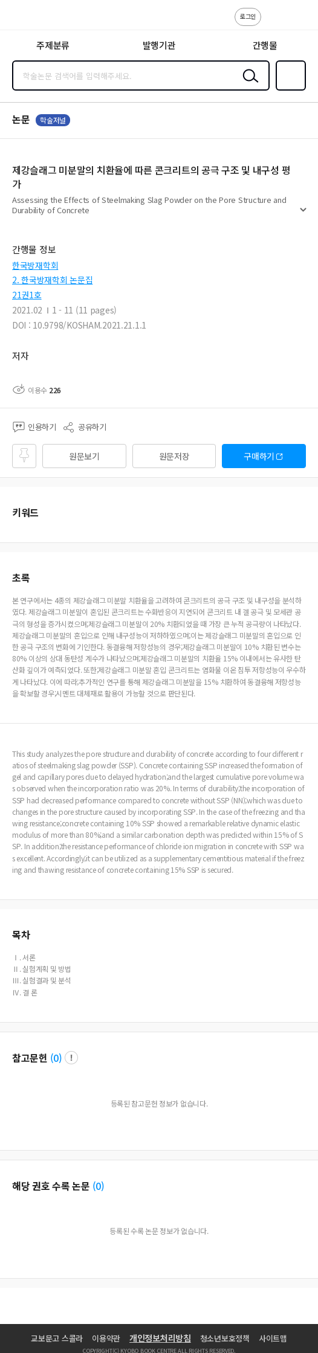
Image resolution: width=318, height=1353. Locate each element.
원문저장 (174, 456)
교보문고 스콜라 (57, 1338)
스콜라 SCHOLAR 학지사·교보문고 (36, 18)
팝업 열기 (71, 1057)
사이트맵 (273, 1338)
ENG (299, 23)
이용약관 (106, 1338)
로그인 (248, 16)
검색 (248, 85)
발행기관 (159, 45)
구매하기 (259, 456)
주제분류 (53, 45)
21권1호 (27, 295)
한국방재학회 (35, 265)
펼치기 (303, 215)
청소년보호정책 (225, 1338)
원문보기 (84, 456)
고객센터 (273, 23)
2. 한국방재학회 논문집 (52, 280)
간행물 (265, 45)
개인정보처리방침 (160, 1338)
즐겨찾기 (288, 89)
